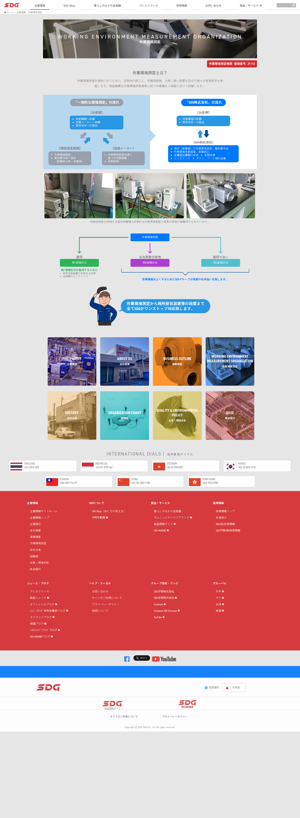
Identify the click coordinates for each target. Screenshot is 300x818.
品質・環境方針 (39, 568)
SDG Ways (69, 6)
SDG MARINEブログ (41, 688)
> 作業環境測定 (34, 12)
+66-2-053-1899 (31, 467)
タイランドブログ (42, 649)
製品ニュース (39, 610)
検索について (100, 616)
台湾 (220, 630)
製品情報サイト (165, 543)
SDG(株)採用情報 (225, 530)
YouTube (159, 649)
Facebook (160, 623)
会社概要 (35, 536)
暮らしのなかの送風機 (107, 6)
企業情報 (39, 6)
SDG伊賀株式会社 (164, 597)
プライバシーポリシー (105, 610)
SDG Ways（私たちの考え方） (109, 517)
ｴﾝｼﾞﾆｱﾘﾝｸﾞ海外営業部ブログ (49, 636)
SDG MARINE (161, 556)
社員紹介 (221, 523)
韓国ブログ (38, 662)
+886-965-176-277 (68, 483)
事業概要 (35, 542)
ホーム (9, 12)
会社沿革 (35, 556)
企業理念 (35, 530)
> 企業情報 (20, 12)
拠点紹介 (35, 575)
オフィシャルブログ (43, 623)
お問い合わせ (213, 6)
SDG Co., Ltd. (149, 803)
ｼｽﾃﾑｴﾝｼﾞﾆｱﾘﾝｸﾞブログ (45, 675)
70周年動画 (100, 530)
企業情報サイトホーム (43, 517)
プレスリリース (148, 6)
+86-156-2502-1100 (140, 483)
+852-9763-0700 (210, 483)
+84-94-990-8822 (175, 467)
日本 (220, 604)
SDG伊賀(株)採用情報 (228, 536)
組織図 (34, 562)
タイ (220, 617)
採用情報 (181, 6)
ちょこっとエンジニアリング (173, 530)
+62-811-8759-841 (104, 467)
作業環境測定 (38, 549)
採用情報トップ (225, 517)
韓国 (220, 643)
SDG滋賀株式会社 (165, 610)
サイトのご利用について (107, 604)
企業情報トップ (39, 523)
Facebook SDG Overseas (167, 636)
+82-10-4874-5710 (247, 467)
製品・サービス (251, 6)
